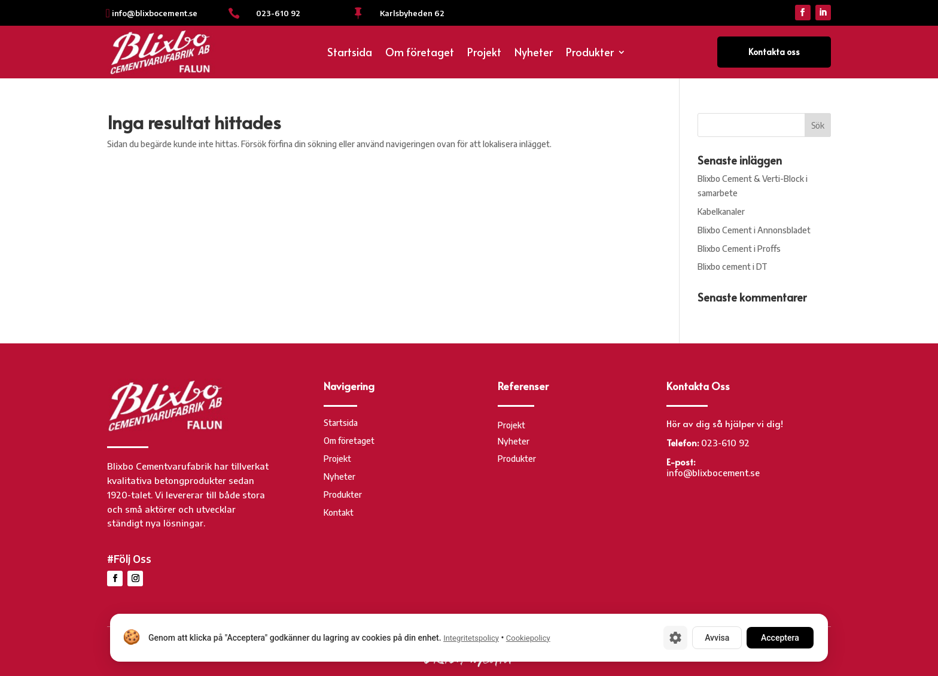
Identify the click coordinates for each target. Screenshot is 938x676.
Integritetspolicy (471, 638)
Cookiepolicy (528, 638)
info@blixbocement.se (154, 13)
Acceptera (780, 637)
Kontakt (339, 512)
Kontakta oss (774, 51)
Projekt (484, 53)
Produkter (590, 53)
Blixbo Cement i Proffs (739, 248)
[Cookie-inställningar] (675, 638)
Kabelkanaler (721, 211)
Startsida (349, 53)
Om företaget (419, 53)
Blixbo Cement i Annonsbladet (754, 230)
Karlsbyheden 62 (412, 13)
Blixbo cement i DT (733, 266)
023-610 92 (278, 13)
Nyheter (533, 53)
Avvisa (717, 637)
